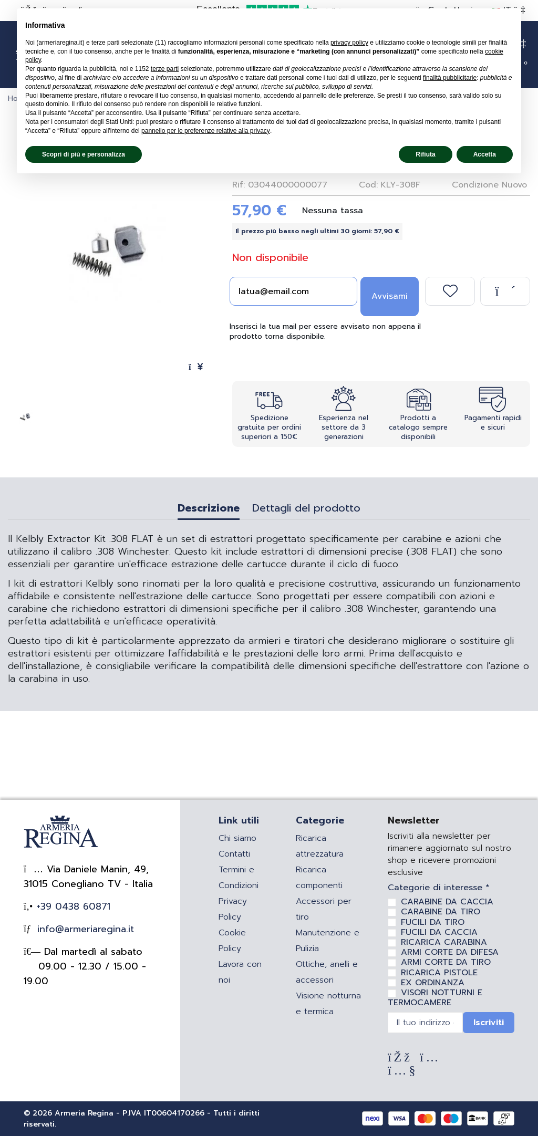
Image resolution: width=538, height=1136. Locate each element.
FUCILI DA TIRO (432, 922)
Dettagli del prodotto (306, 509)
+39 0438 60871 (71, 906)
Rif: (238, 185)
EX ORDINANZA (432, 982)
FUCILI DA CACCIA (439, 932)
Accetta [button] (484, 154)
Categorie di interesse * (439, 888)
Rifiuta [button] (425, 154)
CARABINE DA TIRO (440, 911)
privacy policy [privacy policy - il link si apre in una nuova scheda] (349, 42)
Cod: (368, 185)
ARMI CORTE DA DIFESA (450, 952)
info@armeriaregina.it (84, 929)
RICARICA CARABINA (444, 942)
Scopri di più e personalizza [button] (83, 154)
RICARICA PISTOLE (439, 972)
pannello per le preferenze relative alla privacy (205, 130)
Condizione (475, 185)
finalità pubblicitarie (450, 77)
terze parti (165, 68)
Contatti (234, 854)
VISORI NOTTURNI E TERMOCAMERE (435, 997)
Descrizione (209, 509)
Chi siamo (237, 838)
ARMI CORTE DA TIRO (446, 962)
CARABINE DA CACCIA (447, 901)
